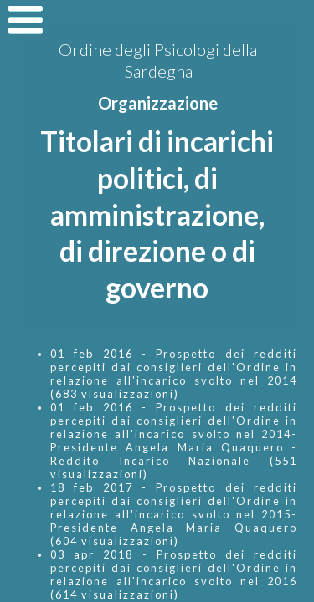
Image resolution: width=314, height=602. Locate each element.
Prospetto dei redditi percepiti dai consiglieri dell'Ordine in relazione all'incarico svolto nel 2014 (173, 367)
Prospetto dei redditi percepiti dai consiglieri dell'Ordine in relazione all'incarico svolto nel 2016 (173, 568)
